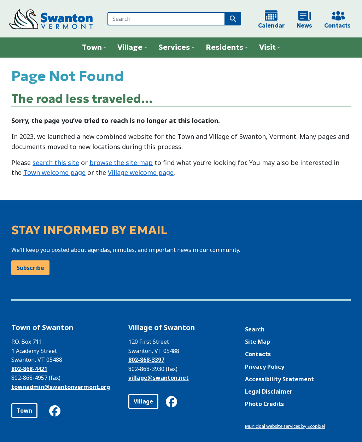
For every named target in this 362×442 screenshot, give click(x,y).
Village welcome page (141, 172)
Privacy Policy (264, 367)
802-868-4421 (29, 369)
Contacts (258, 354)
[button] (94, 47)
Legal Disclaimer (268, 391)
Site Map (257, 342)
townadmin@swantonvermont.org (60, 387)
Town (24, 410)
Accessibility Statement (279, 379)
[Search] (166, 18)
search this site (56, 162)
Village (143, 401)
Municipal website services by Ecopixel (285, 426)
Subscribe (30, 268)
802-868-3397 (146, 360)
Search (254, 329)
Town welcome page (54, 172)
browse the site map (121, 162)
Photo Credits (264, 404)
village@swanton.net (158, 378)
